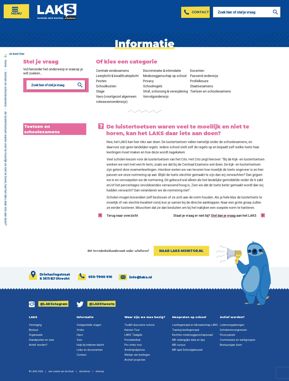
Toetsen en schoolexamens (5, 89)
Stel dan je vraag (223, 215)
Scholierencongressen (233, 330)
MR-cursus (178, 344)
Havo (80, 335)
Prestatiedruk (132, 339)
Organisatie (36, 335)
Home (5, 63)
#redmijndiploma (134, 349)
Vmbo (80, 330)
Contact (81, 354)
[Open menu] (17, 9)
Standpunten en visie (41, 339)
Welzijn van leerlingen (137, 354)
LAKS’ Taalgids (133, 335)
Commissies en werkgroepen (237, 339)
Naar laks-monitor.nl (181, 251)
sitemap (99, 371)
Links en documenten (90, 349)
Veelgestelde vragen (89, 325)
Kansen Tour (132, 330)
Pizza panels (227, 335)
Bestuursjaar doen (231, 344)
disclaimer (84, 371)
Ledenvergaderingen (232, 325)
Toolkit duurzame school (139, 325)
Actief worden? (38, 344)
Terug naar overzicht (122, 215)
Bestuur (33, 330)
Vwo (79, 339)
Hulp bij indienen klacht (90, 344)
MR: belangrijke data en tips (188, 339)
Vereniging (35, 325)
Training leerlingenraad (185, 330)
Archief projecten (134, 359)
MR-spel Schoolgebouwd (187, 349)
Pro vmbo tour (133, 344)
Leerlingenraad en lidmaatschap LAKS (195, 325)
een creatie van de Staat (61, 371)
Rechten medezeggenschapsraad (192, 335)
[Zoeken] (278, 12)
